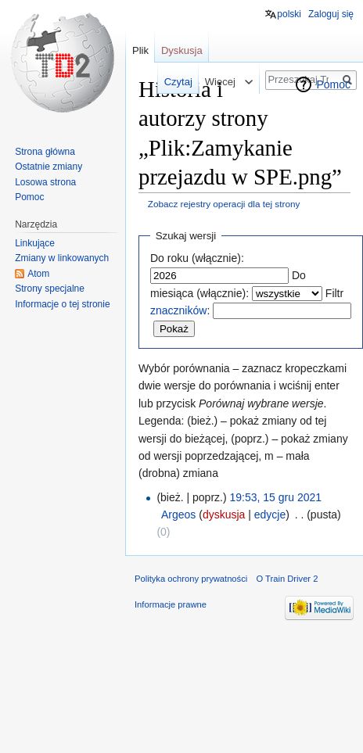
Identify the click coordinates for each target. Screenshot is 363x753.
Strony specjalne (49, 288)
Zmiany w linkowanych (62, 258)
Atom (38, 273)
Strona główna (45, 151)
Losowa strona (45, 182)
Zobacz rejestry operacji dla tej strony (224, 204)
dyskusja (224, 514)
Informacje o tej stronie (62, 304)
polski (289, 14)
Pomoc (333, 84)
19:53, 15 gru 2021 (276, 497)
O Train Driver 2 (287, 578)
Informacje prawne (171, 604)
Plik (140, 50)
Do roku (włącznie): (197, 258)
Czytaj (169, 82)
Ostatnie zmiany (48, 166)
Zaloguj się (331, 14)
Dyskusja (182, 50)
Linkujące (35, 243)
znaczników (178, 310)
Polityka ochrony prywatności (191, 578)
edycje (270, 514)
